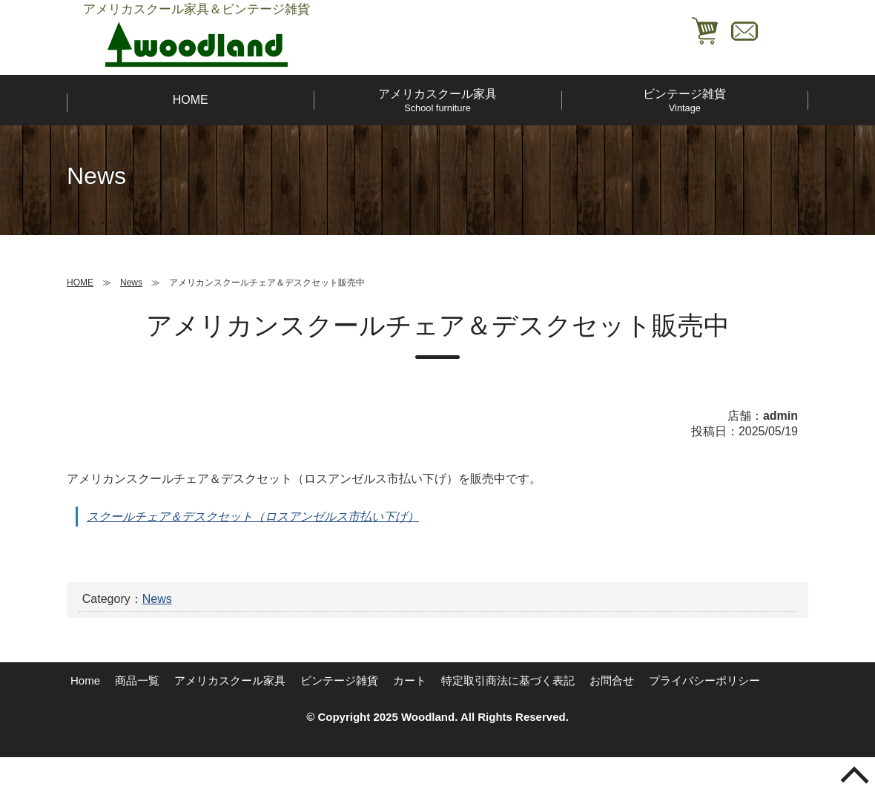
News (157, 599)
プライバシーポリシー (704, 680)
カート (409, 680)
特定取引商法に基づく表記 (508, 680)
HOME (190, 99)
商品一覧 (137, 680)
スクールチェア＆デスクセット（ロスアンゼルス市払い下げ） (253, 516)
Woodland (428, 716)
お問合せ (612, 680)
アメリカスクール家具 (437, 100)
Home (85, 680)
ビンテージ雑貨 (684, 100)
